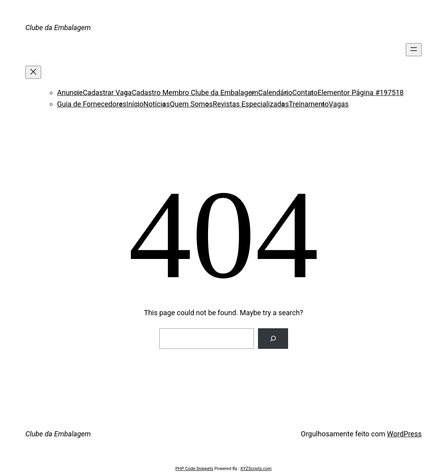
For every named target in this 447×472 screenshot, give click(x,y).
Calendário (275, 92)
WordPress (404, 434)
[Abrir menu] (414, 49)
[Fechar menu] (33, 72)
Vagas (339, 104)
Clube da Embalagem (58, 27)
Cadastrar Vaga (107, 92)
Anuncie (70, 92)
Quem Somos (191, 104)
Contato (305, 92)
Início (134, 104)
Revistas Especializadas (251, 104)
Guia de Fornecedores (91, 104)
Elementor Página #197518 (360, 92)
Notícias (156, 104)
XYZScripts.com (256, 468)
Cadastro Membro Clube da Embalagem (195, 92)
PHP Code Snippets (194, 468)
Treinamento (309, 104)
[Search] (273, 338)
